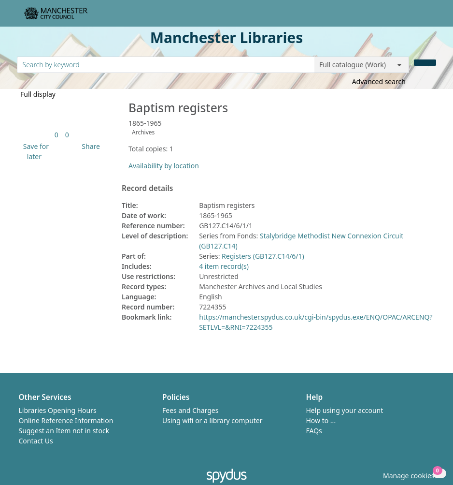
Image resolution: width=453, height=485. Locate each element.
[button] (34, 151)
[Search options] (361, 65)
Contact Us (36, 440)
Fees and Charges (190, 410)
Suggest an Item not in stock (64, 430)
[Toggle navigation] (431, 17)
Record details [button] (147, 188)
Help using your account (344, 410)
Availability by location (163, 165)
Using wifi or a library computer (212, 420)
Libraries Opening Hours (58, 410)
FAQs (314, 430)
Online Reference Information (66, 420)
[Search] (425, 62)
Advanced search (379, 81)
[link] (56, 134)
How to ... (321, 420)
